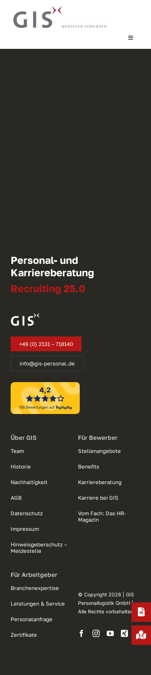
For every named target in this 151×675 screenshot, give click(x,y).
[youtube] (110, 633)
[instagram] (96, 633)
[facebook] (81, 633)
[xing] (124, 633)
